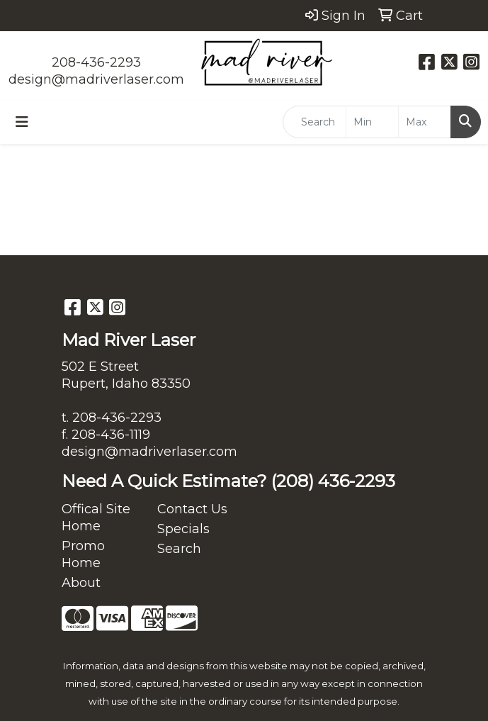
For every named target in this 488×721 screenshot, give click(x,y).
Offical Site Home (96, 517)
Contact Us (192, 509)
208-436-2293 (96, 62)
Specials (183, 529)
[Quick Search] (314, 122)
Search (179, 549)
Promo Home (83, 554)
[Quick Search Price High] (424, 122)
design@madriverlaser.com (96, 79)
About (81, 583)
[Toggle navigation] (22, 122)
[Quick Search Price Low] (372, 122)
